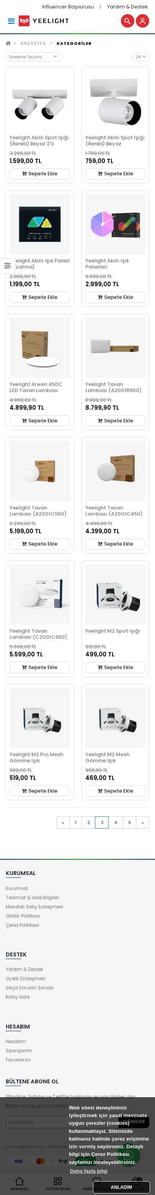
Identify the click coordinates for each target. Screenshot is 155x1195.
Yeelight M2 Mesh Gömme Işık (107, 757)
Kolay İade (17, 997)
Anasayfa (33, 43)
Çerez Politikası (22, 925)
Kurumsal (17, 888)
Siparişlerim (19, 1051)
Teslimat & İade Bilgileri (32, 898)
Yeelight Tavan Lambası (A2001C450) (114, 511)
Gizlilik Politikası (23, 916)
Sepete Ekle (39, 173)
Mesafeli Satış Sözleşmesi (34, 907)
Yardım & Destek (127, 6)
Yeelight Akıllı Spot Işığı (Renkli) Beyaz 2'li (39, 140)
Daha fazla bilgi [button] (89, 1171)
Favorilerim (18, 1060)
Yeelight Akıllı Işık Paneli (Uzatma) (40, 263)
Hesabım (16, 1041)
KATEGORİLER (74, 43)
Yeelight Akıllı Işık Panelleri (107, 263)
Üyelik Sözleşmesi (26, 979)
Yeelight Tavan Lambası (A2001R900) (113, 387)
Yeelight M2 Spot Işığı (112, 631)
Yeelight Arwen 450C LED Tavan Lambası (36, 387)
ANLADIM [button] (121, 1187)
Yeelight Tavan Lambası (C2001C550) (38, 634)
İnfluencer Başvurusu (68, 6)
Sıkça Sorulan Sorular (30, 988)
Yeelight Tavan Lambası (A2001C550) (38, 511)
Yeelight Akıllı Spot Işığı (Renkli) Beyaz (115, 140)
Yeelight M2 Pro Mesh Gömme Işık (36, 757)
